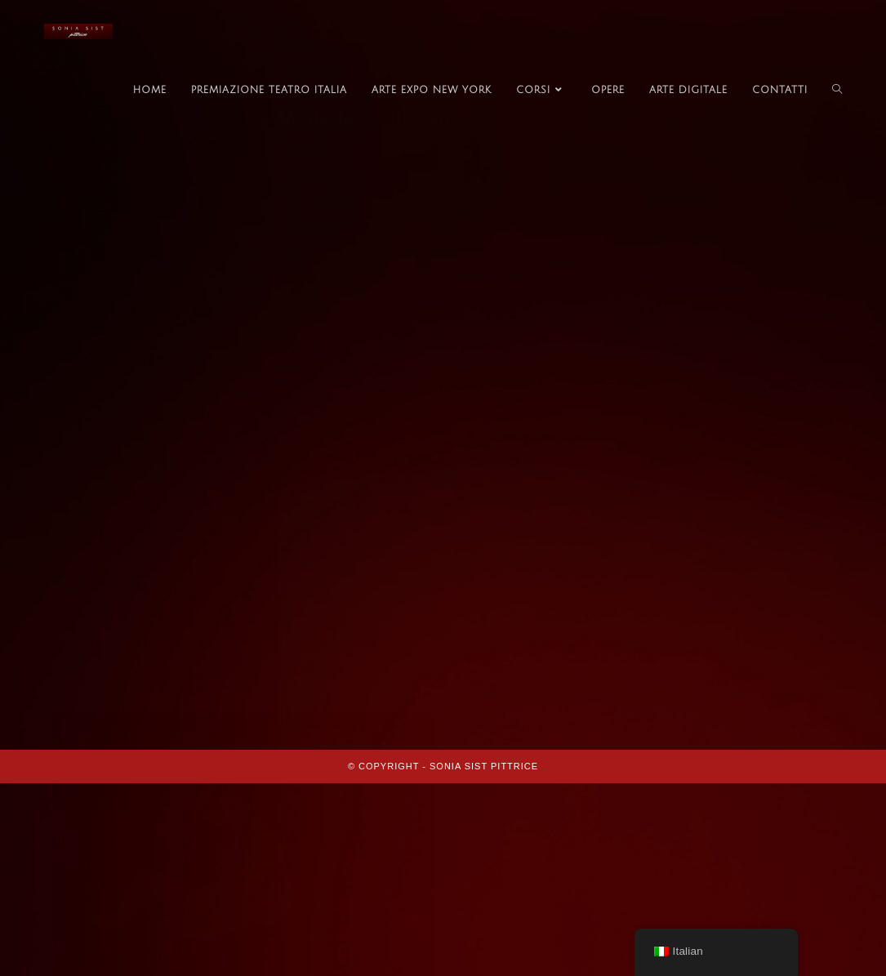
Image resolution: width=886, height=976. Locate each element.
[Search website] (837, 90)
